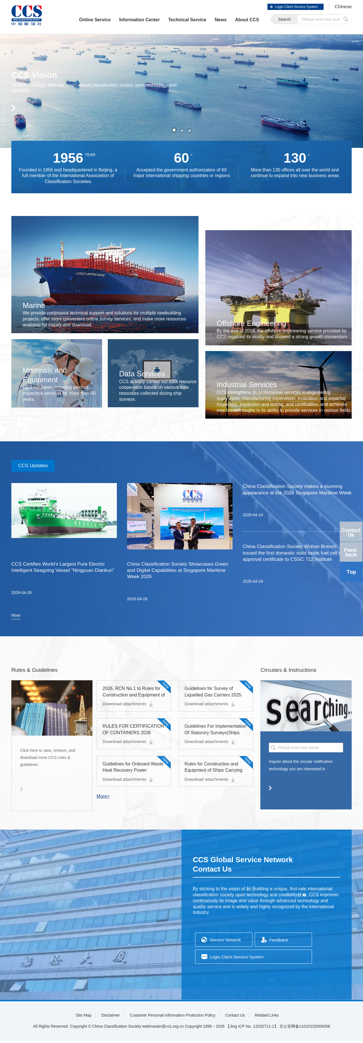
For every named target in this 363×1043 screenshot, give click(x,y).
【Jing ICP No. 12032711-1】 (252, 1028)
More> (103, 798)
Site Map (83, 1017)
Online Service (81, 19)
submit (346, 19)
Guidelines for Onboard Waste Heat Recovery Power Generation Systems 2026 (133, 772)
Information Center (125, 19)
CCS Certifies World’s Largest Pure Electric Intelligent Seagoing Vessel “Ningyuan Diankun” (60, 572)
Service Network (226, 942)
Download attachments (129, 706)
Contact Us (235, 1017)
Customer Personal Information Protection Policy (172, 1017)
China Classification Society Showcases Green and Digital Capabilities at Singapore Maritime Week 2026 (176, 572)
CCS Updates (35, 466)
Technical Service (174, 19)
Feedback (279, 942)
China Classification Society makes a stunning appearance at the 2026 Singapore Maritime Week (295, 494)
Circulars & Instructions (289, 672)
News (207, 19)
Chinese (342, 7)
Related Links (267, 1017)
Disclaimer (110, 1017)
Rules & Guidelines (35, 672)
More (15, 618)
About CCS (233, 19)
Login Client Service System (289, 7)
